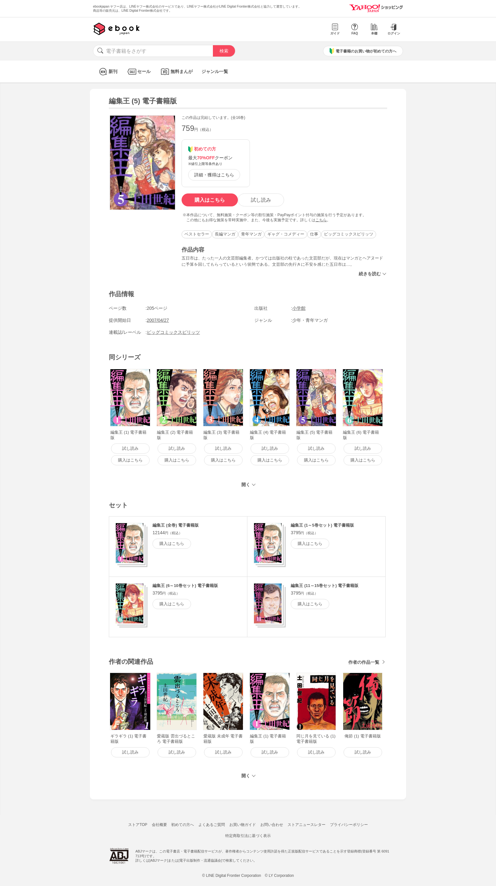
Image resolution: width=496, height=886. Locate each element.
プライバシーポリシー (349, 824)
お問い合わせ (271, 824)
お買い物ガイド (242, 824)
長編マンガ (225, 234)
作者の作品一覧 (363, 662)
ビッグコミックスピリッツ (348, 234)
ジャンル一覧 (215, 71)
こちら (321, 220)
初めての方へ (182, 824)
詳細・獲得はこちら (214, 174)
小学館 (299, 308)
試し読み (261, 200)
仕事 (314, 234)
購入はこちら (210, 200)
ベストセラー (196, 234)
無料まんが (176, 71)
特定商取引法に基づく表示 (248, 836)
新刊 (107, 71)
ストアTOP (137, 824)
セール (138, 71)
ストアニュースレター (307, 824)
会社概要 (159, 824)
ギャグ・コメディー (285, 234)
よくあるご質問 (211, 824)
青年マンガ (251, 234)
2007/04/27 (158, 320)
